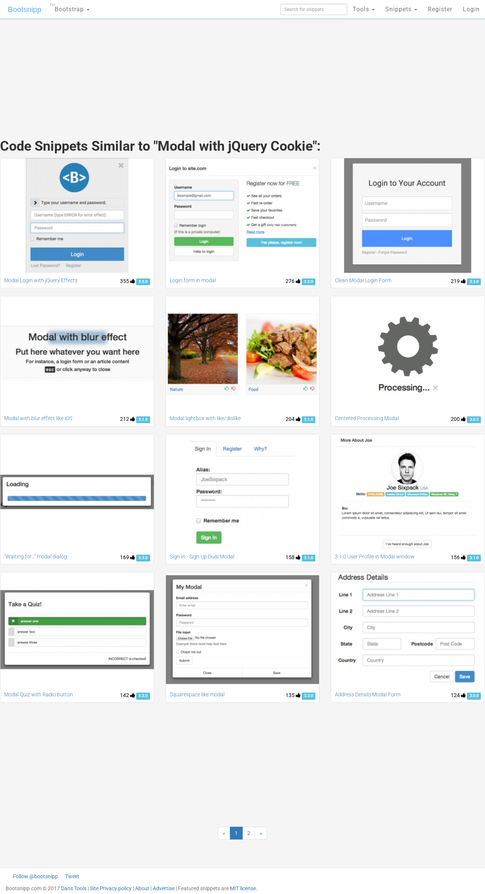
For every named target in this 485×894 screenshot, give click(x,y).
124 (458, 695)
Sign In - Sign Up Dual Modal (202, 557)
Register (440, 9)
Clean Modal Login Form (363, 280)
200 (458, 419)
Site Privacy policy (111, 888)
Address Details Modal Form (367, 694)
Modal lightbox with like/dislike (205, 418)
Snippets (401, 9)
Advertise (164, 888)
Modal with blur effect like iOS (38, 418)
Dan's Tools (74, 888)
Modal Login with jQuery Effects (41, 280)
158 (293, 557)
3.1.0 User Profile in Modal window (375, 557)
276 (293, 281)
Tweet (72, 876)
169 (127, 557)
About (142, 888)
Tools (364, 9)
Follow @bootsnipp (35, 876)
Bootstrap (70, 7)
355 (127, 281)
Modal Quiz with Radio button (38, 694)
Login (471, 9)
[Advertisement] (186, 71)
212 (127, 419)
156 (458, 557)
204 (293, 419)
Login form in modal (193, 280)
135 (293, 695)
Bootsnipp (24, 9)
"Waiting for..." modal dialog (35, 557)
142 (127, 695)
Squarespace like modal (197, 694)
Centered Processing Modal (367, 418)
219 (458, 281)
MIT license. (243, 888)
